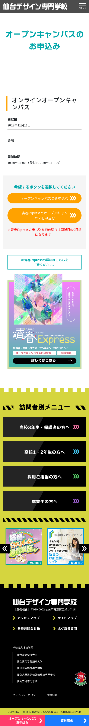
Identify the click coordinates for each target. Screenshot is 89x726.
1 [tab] (28, 572)
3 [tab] (41, 572)
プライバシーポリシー (25, 695)
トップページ (33, 67)
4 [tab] (48, 572)
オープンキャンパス (57, 67)
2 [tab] (35, 572)
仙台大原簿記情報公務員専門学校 (36, 674)
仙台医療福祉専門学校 (29, 668)
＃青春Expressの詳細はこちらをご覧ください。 (44, 262)
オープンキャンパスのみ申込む (44, 198)
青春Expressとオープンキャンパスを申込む (44, 215)
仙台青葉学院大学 (27, 654)
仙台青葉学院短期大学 (29, 661)
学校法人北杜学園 (23, 647)
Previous (5, 548)
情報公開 (52, 695)
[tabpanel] (24, 546)
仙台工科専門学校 (27, 681)
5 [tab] (54, 572)
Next (84, 548)
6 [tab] (60, 572)
